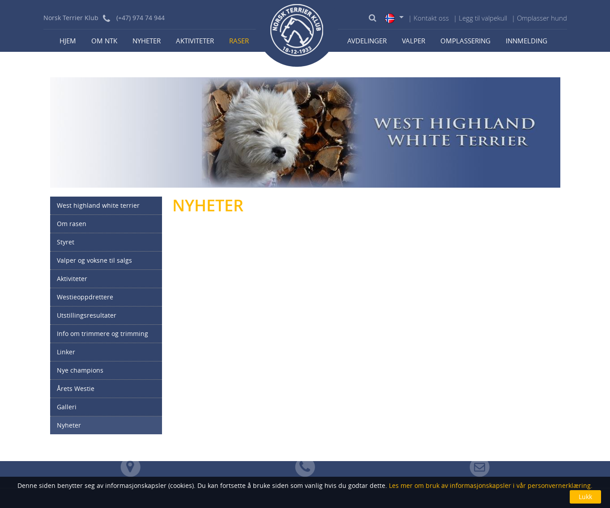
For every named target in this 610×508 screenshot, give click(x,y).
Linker (66, 352)
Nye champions (80, 370)
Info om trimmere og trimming (102, 333)
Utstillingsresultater (86, 315)
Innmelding (526, 40)
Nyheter (146, 40)
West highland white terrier (98, 205)
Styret (65, 242)
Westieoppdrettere (85, 297)
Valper (413, 40)
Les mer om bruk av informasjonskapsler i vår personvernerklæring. (490, 485)
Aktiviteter (195, 40)
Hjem (68, 40)
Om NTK (104, 40)
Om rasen (71, 223)
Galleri (67, 407)
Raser (239, 40)
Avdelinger (367, 40)
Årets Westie (75, 388)
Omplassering (465, 40)
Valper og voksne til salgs (94, 260)
